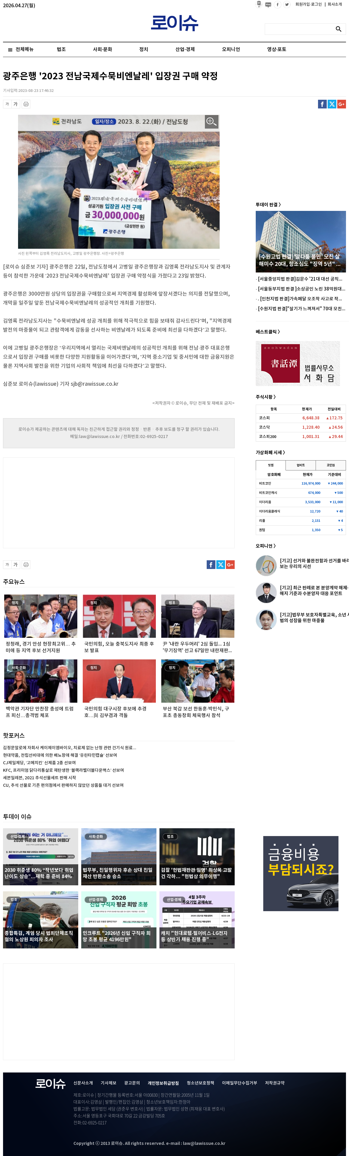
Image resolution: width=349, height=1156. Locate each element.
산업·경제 (185, 50)
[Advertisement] (63, 502)
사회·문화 (102, 50)
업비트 (301, 465)
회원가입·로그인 (309, 4)
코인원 (331, 465)
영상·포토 (276, 50)
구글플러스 (341, 104)
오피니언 (231, 50)
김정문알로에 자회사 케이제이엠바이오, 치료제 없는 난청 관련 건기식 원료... (69, 747)
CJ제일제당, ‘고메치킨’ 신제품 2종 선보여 (39, 762)
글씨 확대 (15, 104)
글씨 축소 (7, 104)
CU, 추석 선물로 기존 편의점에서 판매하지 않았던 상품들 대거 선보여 (63, 785)
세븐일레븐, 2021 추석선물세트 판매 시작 (39, 777)
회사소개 (333, 4)
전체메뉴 (25, 50)
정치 (143, 50)
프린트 (26, 104)
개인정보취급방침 (163, 1083)
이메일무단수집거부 (239, 1083)
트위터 (332, 104)
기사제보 (108, 1083)
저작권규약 (275, 1083)
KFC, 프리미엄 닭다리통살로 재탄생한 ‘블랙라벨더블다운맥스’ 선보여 (63, 770)
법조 (61, 50)
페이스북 (322, 104)
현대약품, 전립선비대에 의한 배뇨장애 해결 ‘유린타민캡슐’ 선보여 (60, 755)
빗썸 (270, 465)
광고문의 (132, 1083)
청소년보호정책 (200, 1083)
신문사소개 (83, 1083)
